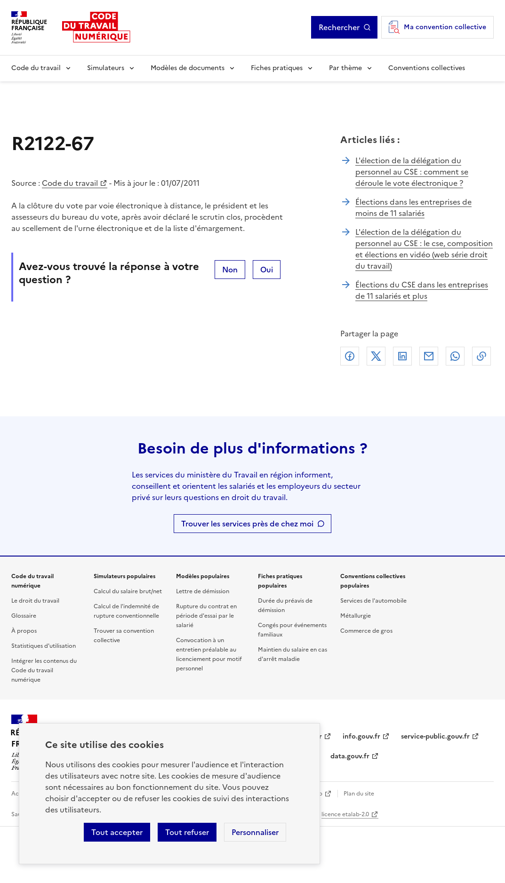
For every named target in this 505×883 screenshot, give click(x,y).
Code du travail (36, 68)
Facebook (349, 356)
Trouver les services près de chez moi (247, 523)
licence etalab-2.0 (345, 814)
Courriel (428, 356)
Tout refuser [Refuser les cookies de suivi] (187, 832)
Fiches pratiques (277, 68)
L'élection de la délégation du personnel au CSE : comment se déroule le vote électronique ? (411, 172)
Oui (266, 269)
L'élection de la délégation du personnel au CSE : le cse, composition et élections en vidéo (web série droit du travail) (424, 248)
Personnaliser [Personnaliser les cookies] (255, 832)
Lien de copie (481, 356)
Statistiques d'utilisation (43, 646)
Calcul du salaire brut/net (128, 591)
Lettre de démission (202, 591)
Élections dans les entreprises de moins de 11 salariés (413, 207)
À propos (24, 631)
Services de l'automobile (373, 601)
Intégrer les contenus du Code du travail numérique (44, 670)
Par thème (345, 68)
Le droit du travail (35, 601)
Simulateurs (105, 68)
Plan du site (359, 793)
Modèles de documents (187, 68)
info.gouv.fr (361, 736)
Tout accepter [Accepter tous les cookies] (117, 832)
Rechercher (339, 27)
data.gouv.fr (349, 756)
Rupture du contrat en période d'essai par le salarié (206, 615)
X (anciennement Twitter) (376, 356)
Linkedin (402, 356)
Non (230, 269)
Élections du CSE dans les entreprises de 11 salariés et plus (421, 290)
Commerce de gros (366, 631)
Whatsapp (455, 356)
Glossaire (23, 616)
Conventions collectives (426, 68)
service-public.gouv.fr (435, 736)
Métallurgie (355, 616)
